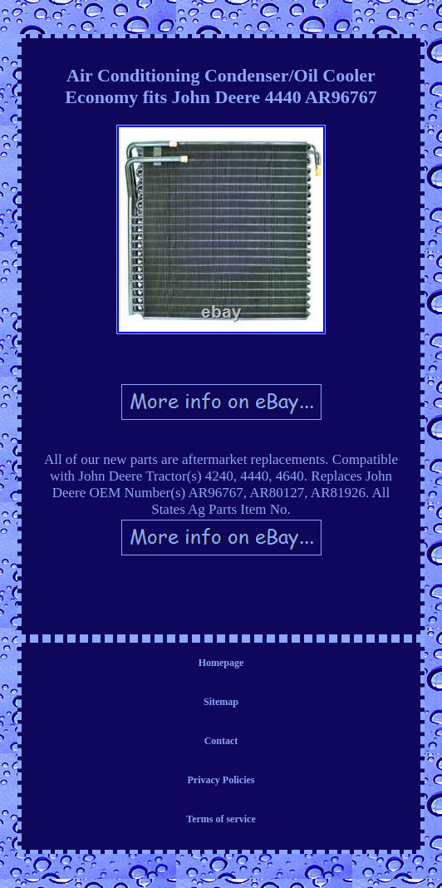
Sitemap (221, 702)
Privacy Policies (221, 780)
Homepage (221, 662)
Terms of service (221, 819)
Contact (221, 741)
